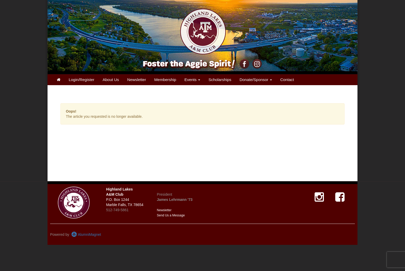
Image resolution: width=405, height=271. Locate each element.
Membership (165, 79)
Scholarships (219, 79)
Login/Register (81, 79)
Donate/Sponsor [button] (255, 79)
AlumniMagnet (86, 234)
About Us (111, 79)
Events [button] (192, 79)
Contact (287, 79)
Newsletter (136, 79)
